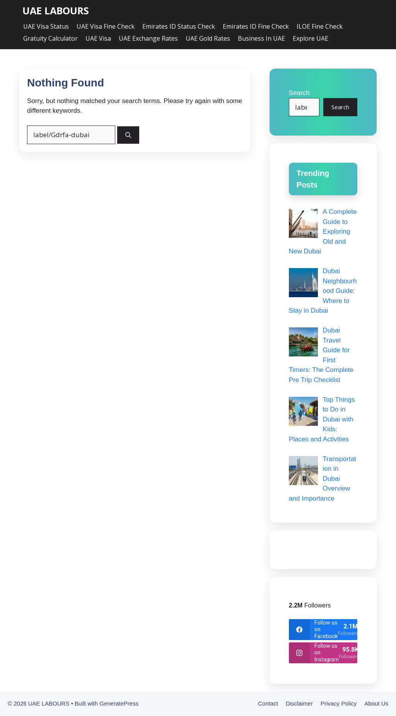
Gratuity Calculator (50, 38)
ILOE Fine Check (320, 26)
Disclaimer (299, 703)
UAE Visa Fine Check (106, 26)
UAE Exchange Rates (148, 38)
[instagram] (323, 652)
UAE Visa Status (46, 26)
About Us (376, 703)
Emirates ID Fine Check (256, 26)
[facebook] (323, 629)
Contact (268, 703)
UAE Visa (98, 38)
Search (299, 92)
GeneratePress (118, 703)
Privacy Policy (339, 703)
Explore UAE (310, 38)
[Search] (128, 135)
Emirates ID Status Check (178, 26)
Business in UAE (261, 38)
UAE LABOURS (55, 11)
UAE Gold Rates (208, 38)
